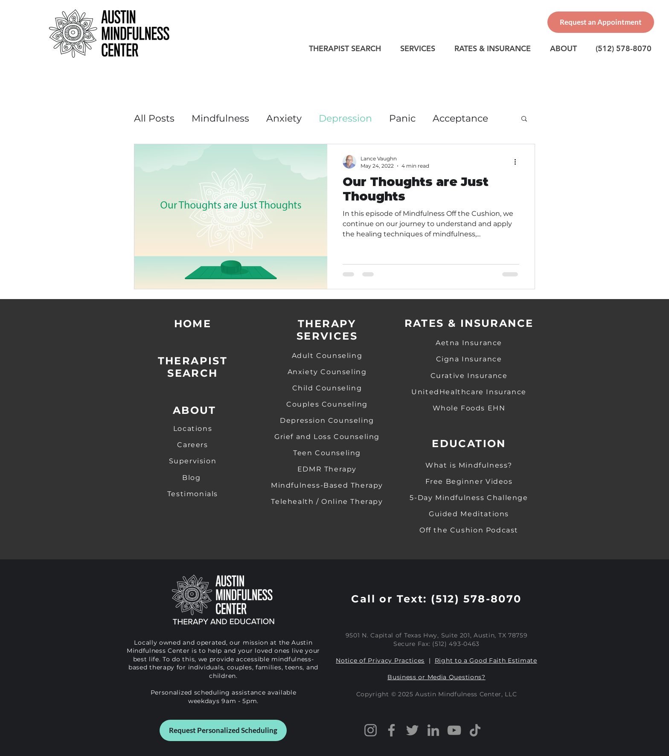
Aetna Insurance (469, 343)
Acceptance (460, 118)
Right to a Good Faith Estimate (486, 660)
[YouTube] (454, 730)
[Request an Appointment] (600, 22)
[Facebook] (391, 730)
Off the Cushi (446, 530)
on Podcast (495, 530)
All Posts (154, 118)
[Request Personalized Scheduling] (223, 730)
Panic (402, 118)
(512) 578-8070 (476, 599)
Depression (345, 118)
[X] (412, 730)
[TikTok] (475, 730)
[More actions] (518, 162)
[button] (524, 119)
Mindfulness (220, 118)
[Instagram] (370, 730)
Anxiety (284, 118)
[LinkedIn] (433, 730)
